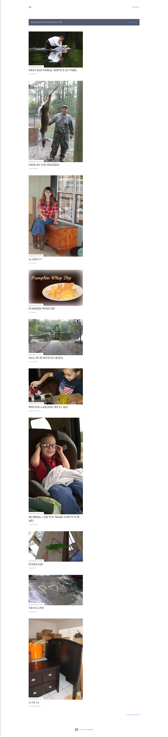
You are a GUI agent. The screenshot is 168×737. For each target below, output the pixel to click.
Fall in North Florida (46, 358)
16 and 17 (35, 259)
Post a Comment (35, 411)
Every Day (36, 564)
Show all (132, 22)
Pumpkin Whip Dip (42, 308)
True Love (36, 608)
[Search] (135, 7)
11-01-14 (34, 702)
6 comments (33, 361)
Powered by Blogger (84, 729)
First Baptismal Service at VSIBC (53, 70)
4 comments (33, 168)
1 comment (32, 74)
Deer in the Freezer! (44, 165)
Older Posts (133, 715)
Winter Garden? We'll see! (48, 407)
